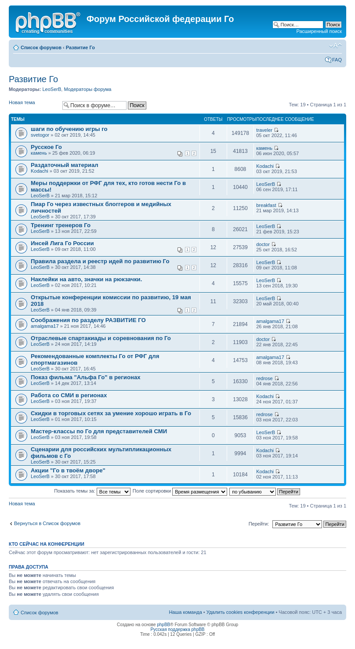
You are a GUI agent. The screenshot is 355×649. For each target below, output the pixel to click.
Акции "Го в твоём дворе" (68, 470)
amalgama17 (45, 326)
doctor (263, 244)
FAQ (337, 59)
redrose (264, 378)
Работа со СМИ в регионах (69, 395)
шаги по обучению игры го (69, 129)
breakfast (266, 205)
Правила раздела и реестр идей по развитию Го (100, 261)
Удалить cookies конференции (240, 612)
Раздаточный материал (64, 165)
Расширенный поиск (319, 31)
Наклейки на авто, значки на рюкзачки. (86, 279)
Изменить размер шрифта (335, 46)
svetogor (40, 135)
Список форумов (41, 47)
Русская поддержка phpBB (177, 629)
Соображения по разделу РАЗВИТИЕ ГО (88, 320)
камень (39, 153)
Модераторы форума (87, 89)
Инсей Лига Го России (62, 243)
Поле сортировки (180, 490)
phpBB (163, 624)
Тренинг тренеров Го (61, 225)
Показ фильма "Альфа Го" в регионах (86, 377)
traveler (264, 130)
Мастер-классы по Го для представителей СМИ (99, 431)
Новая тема (33, 105)
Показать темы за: (92, 490)
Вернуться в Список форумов (47, 523)
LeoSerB (51, 89)
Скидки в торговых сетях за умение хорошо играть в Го (111, 413)
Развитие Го (80, 47)
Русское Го (46, 147)
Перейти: (259, 523)
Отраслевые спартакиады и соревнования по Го (101, 338)
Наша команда (185, 612)
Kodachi (39, 171)
